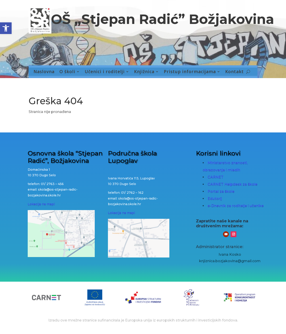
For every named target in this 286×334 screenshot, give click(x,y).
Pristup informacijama (190, 71)
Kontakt (234, 71)
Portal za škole (221, 191)
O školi (67, 71)
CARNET (215, 177)
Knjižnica (144, 71)
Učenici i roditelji (105, 71)
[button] (6, 28)
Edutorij (215, 198)
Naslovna (44, 71)
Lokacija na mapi (41, 204)
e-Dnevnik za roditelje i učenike (236, 206)
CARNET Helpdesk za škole (232, 184)
